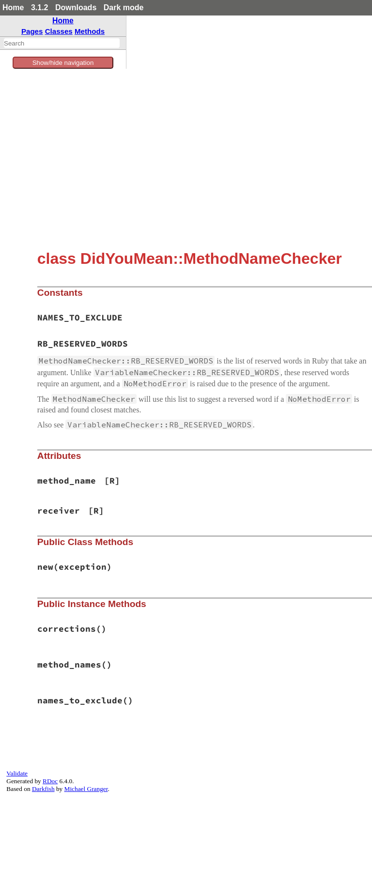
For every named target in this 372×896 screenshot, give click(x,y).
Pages (32, 31)
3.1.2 (39, 7)
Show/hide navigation (63, 62)
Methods (90, 31)
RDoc (50, 781)
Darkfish (43, 788)
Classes (59, 31)
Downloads (75, 7)
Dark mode (124, 7)
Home (13, 7)
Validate (17, 773)
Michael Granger (86, 788)
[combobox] (62, 43)
